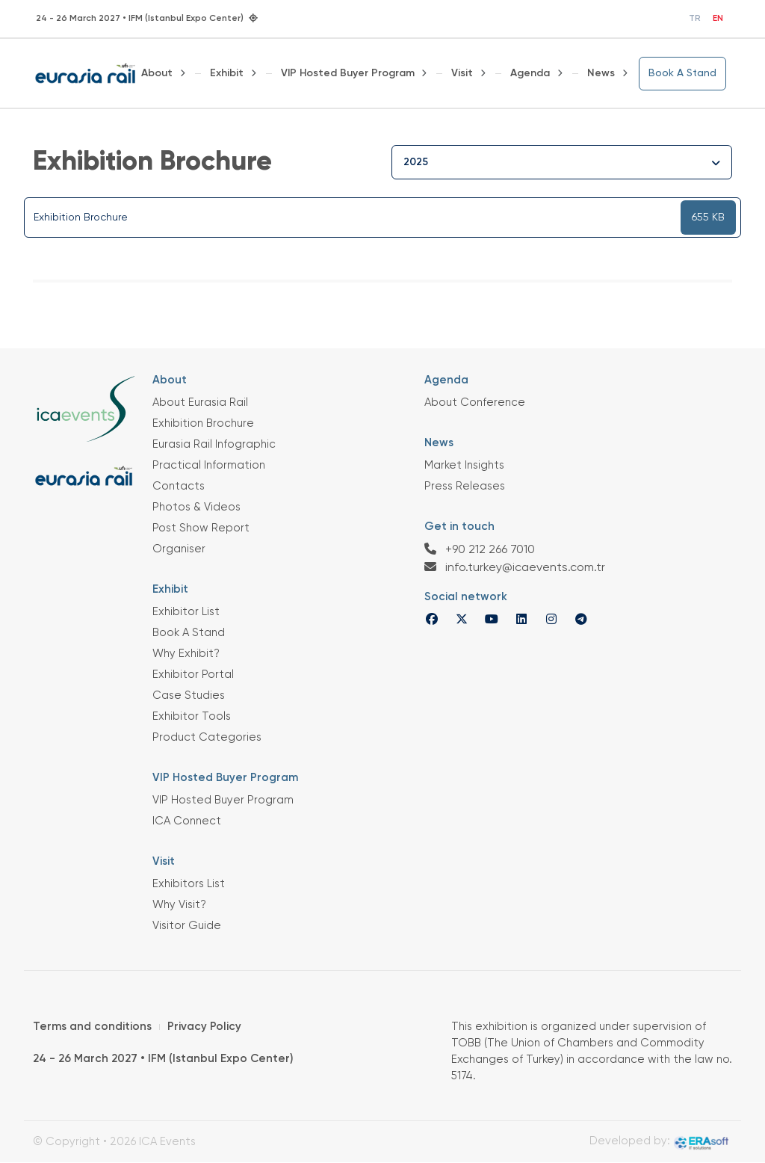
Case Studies (188, 695)
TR (695, 18)
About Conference (474, 402)
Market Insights (464, 465)
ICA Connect (186, 821)
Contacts (178, 486)
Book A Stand (682, 73)
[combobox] (561, 162)
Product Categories (206, 737)
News (601, 73)
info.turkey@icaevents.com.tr (514, 567)
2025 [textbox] (415, 162)
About (157, 73)
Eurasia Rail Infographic (214, 444)
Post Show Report (201, 528)
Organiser (178, 549)
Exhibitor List (186, 611)
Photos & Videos (196, 507)
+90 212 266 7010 (479, 549)
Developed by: (659, 1142)
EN (718, 18)
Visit (462, 73)
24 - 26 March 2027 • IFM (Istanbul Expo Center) (163, 1058)
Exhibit (227, 73)
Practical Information (208, 465)
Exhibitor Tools (191, 716)
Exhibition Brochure (203, 423)
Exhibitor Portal (193, 674)
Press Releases (464, 486)
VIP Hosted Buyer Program (348, 73)
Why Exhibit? (186, 653)
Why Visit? (179, 904)
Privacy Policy (204, 1026)
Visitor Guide (186, 925)
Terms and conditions (92, 1026)
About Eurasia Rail (200, 402)
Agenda (530, 73)
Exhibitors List (188, 883)
